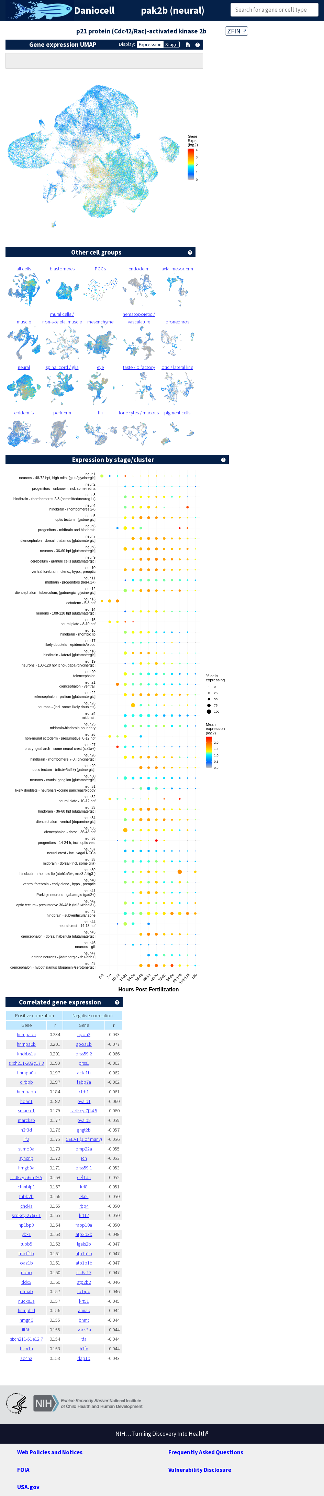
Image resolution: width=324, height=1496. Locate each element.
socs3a (84, 1330)
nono (26, 1272)
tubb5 (26, 1244)
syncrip (26, 1158)
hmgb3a (26, 1168)
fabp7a (84, 1082)
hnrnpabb (26, 1092)
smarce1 (26, 1110)
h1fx (84, 1348)
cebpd (83, 1291)
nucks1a (26, 1301)
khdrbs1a (26, 1054)
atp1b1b (84, 1263)
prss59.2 (84, 1054)
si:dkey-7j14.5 (83, 1110)
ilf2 (26, 1139)
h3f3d (26, 1130)
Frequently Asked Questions (205, 1452)
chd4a (26, 1206)
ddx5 (26, 1282)
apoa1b (84, 1044)
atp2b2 (84, 1282)
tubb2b (26, 1196)
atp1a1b (84, 1253)
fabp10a (84, 1225)
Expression (150, 44)
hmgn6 (26, 1320)
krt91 (84, 1301)
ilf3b (26, 1330)
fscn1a (26, 1348)
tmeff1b (26, 1253)
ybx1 (26, 1234)
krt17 (84, 1215)
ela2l (84, 1196)
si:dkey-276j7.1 (26, 1215)
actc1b (84, 1073)
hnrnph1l (26, 1310)
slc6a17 (83, 1272)
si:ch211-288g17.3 (26, 1063)
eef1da (84, 1177)
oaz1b (26, 1263)
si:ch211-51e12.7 (26, 1339)
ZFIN (236, 31)
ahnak (84, 1310)
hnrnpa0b (26, 1044)
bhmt (84, 1320)
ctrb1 (84, 1092)
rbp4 (84, 1206)
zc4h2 (26, 1358)
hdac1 (26, 1101)
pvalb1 (84, 1101)
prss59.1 (84, 1168)
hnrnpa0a (26, 1073)
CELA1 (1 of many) (84, 1139)
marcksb (26, 1120)
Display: (127, 44)
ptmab (26, 1291)
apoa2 (83, 1034)
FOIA (23, 1470)
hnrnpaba (26, 1034)
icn (84, 1158)
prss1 (84, 1063)
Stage (171, 44)
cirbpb (26, 1082)
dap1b (83, 1358)
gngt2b (84, 1130)
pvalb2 (84, 1120)
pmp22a (84, 1149)
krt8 (84, 1187)
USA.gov (28, 1487)
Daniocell (94, 10)
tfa (84, 1339)
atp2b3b (84, 1234)
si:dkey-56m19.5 (26, 1177)
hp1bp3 (26, 1225)
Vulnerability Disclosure (199, 1470)
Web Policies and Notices (49, 1452)
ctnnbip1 (26, 1187)
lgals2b (84, 1244)
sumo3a (26, 1149)
